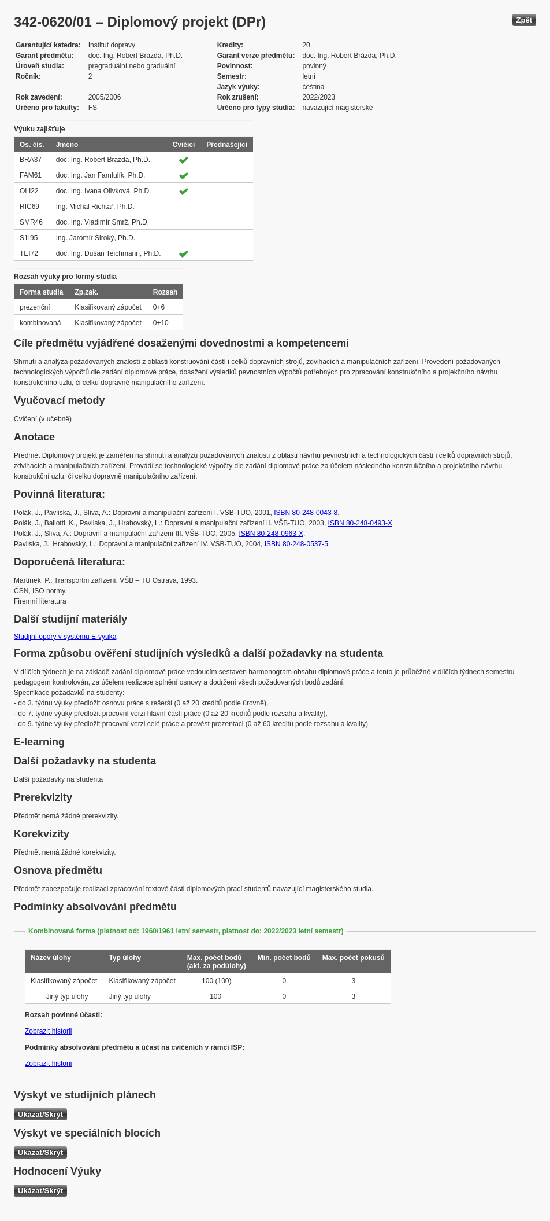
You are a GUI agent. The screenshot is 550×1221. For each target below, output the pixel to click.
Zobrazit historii (48, 1031)
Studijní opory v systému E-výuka (65, 636)
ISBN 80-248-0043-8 (305, 513)
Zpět (524, 20)
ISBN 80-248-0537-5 (296, 544)
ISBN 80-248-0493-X (360, 523)
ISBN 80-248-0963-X (271, 533)
